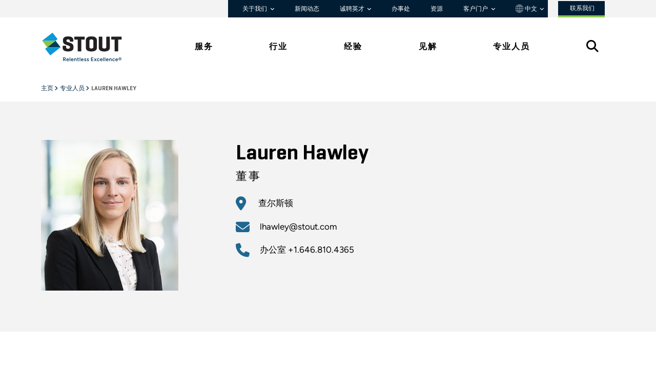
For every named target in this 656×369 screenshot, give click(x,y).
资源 (436, 8)
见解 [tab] (428, 46)
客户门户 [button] (476, 8)
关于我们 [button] (255, 8)
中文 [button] (527, 8)
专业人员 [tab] (511, 46)
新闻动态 (307, 8)
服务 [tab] (204, 46)
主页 (47, 89)
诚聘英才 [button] (353, 8)
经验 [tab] (353, 46)
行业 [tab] (278, 46)
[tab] (89, 47)
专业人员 (73, 89)
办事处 (401, 8)
